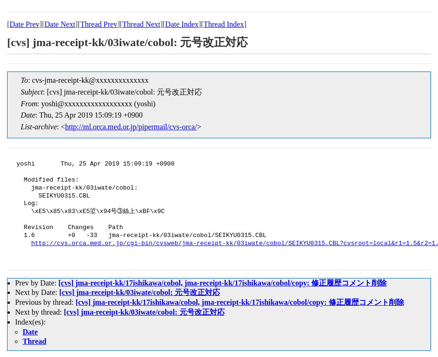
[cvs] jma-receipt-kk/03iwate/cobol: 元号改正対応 (139, 292)
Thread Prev (98, 24)
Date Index (182, 24)
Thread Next (141, 24)
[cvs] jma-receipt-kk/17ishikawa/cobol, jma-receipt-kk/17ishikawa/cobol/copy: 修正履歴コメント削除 (222, 283)
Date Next (60, 24)
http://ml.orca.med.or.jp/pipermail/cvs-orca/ (131, 127)
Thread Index (223, 24)
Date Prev (24, 24)
